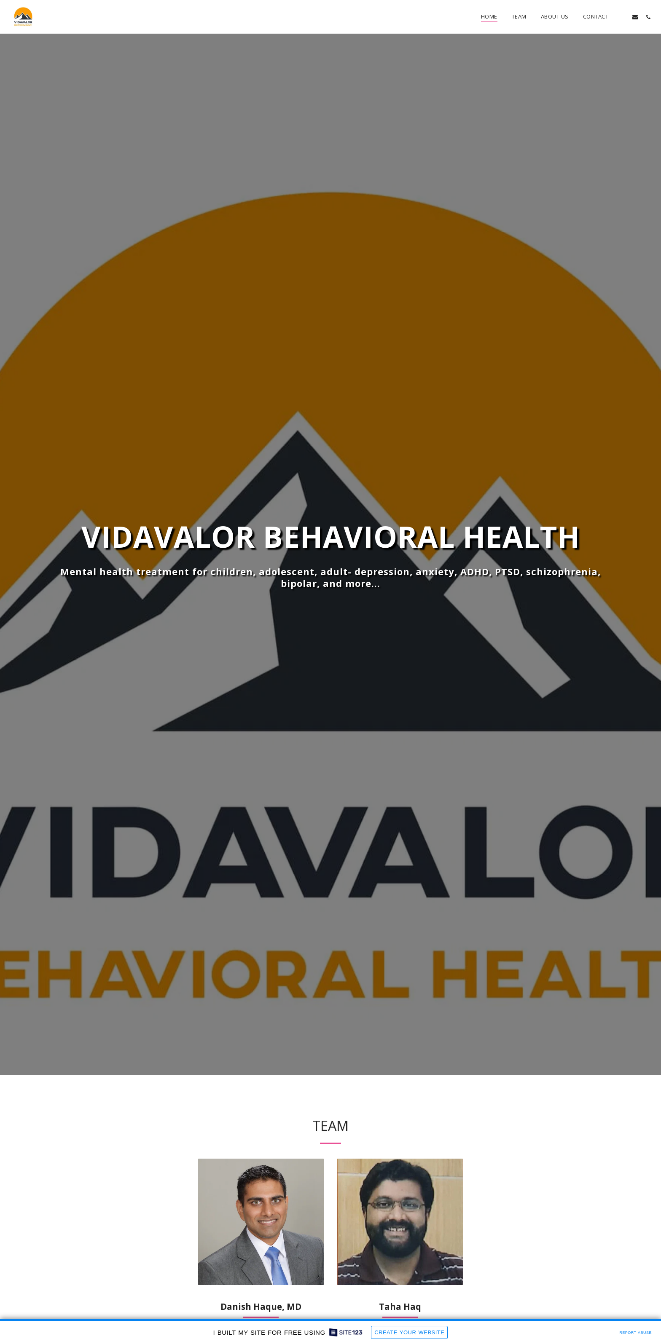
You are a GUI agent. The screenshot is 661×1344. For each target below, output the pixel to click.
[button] (622, 17)
